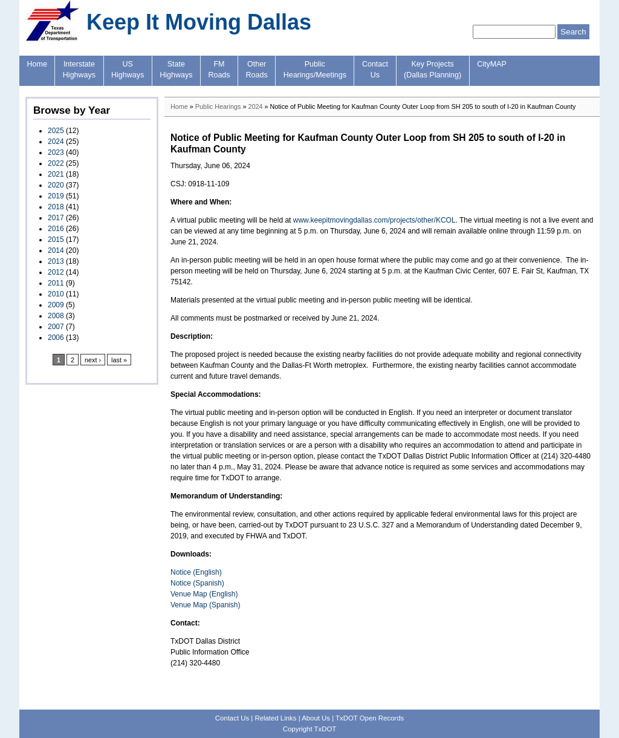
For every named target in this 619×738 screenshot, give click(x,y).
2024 (56, 141)
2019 (56, 196)
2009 (56, 305)
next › (93, 360)
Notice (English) (196, 572)
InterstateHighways (79, 69)
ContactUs (375, 69)
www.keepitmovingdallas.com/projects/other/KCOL (374, 220)
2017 (56, 218)
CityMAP (492, 64)
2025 (56, 130)
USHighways (127, 69)
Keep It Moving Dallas (198, 22)
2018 (56, 207)
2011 (56, 283)
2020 (56, 185)
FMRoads (219, 69)
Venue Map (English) (204, 594)
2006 (56, 337)
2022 (56, 163)
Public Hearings (218, 106)
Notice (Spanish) (197, 583)
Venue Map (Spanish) (205, 605)
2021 (56, 174)
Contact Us (232, 718)
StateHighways (176, 69)
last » (119, 360)
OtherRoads (257, 69)
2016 (56, 228)
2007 (56, 326)
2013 (56, 261)
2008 (56, 316)
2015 (56, 239)
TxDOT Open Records (369, 718)
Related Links (275, 718)
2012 (56, 272)
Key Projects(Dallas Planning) (432, 69)
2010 (56, 294)
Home (37, 64)
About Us (316, 718)
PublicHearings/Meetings (315, 69)
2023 (56, 152)
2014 (56, 250)
